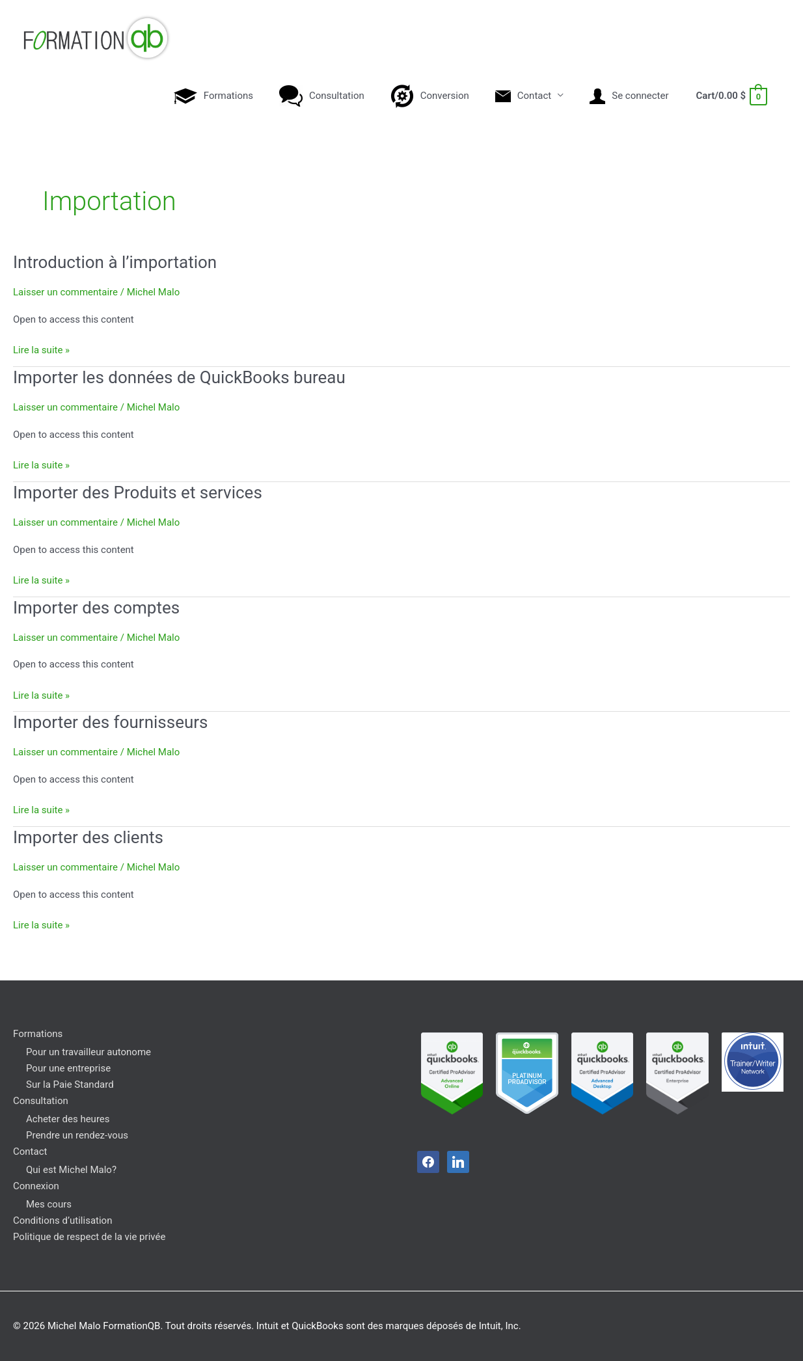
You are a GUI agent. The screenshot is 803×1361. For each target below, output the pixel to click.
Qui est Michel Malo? (71, 1170)
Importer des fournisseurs (110, 722)
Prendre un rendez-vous (77, 1135)
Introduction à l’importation (115, 262)
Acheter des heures (68, 1119)
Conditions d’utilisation (62, 1220)
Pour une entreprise (68, 1068)
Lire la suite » (41, 349)
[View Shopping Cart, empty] (731, 95)
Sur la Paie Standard (70, 1084)
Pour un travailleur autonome (88, 1052)
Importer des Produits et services (137, 492)
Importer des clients (88, 837)
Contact (30, 1151)
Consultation (40, 1101)
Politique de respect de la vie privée (89, 1237)
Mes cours (49, 1204)
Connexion (36, 1186)
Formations (37, 1034)
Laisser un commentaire (65, 292)
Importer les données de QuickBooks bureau (179, 377)
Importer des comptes (96, 607)
